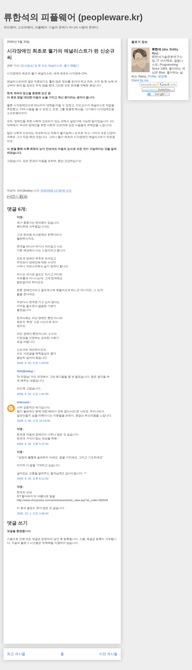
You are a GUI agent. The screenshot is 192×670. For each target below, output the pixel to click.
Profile (151, 76)
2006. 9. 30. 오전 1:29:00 (32, 363)
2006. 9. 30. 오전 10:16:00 (33, 420)
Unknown (23, 402)
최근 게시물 (16, 654)
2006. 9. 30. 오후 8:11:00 (32, 478)
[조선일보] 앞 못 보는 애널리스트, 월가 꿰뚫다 (50, 65)
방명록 (162, 76)
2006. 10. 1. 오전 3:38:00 (32, 513)
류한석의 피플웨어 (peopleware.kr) (73, 17)
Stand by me (140, 80)
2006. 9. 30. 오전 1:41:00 (32, 394)
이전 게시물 (108, 654)
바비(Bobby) (25, 371)
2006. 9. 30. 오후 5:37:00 (32, 444)
